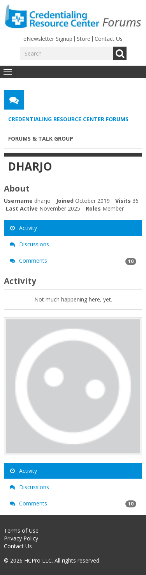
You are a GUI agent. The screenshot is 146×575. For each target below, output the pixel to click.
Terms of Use (21, 530)
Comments (73, 261)
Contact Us (109, 38)
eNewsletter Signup (47, 38)
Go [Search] (120, 53)
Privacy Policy (21, 538)
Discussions (29, 244)
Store (83, 38)
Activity (23, 228)
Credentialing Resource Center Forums (68, 119)
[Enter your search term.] (66, 53)
